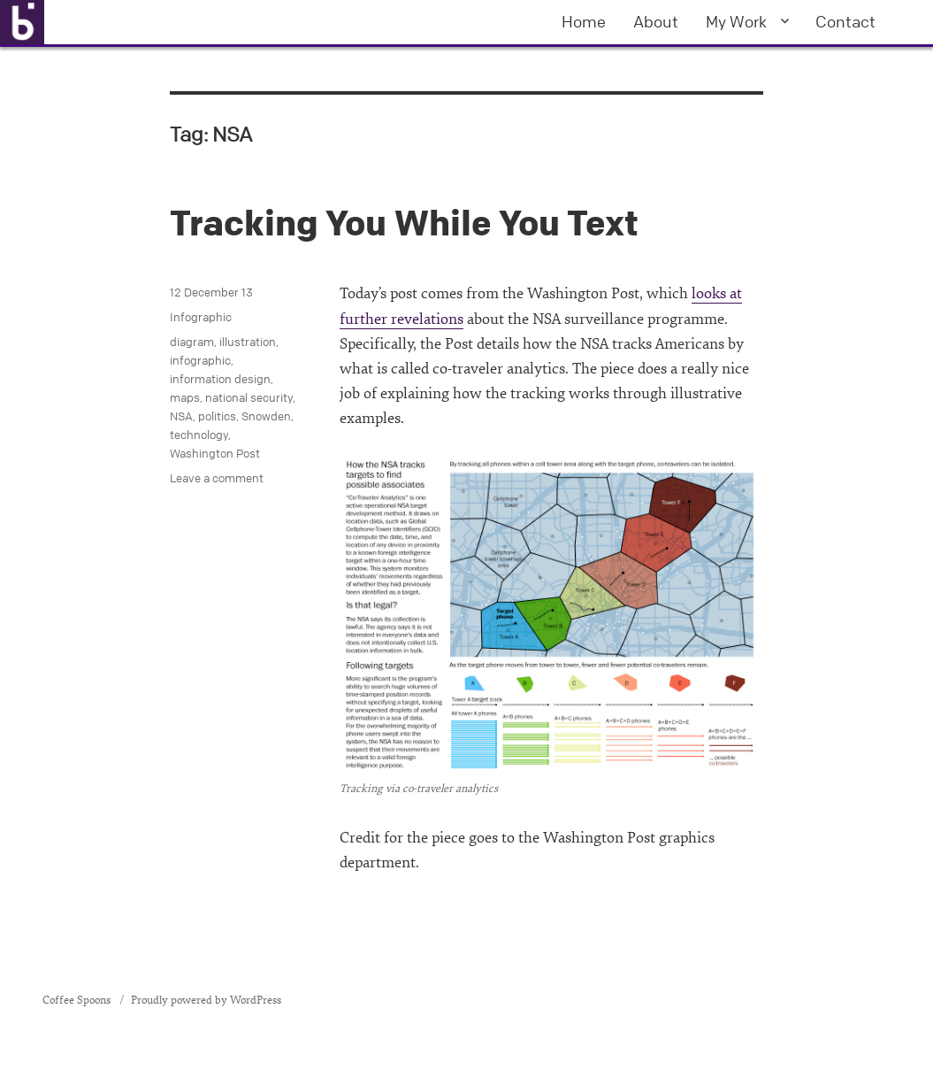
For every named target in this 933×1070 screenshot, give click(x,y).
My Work (736, 21)
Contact (845, 21)
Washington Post (215, 453)
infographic (200, 360)
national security (249, 397)
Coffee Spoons (77, 1000)
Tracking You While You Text (404, 222)
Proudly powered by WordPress (206, 1000)
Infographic (201, 317)
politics (217, 416)
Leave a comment (217, 478)
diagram (192, 342)
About (655, 21)
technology (199, 434)
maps (185, 397)
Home (584, 21)
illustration (247, 342)
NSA (181, 416)
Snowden (266, 416)
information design (220, 379)
